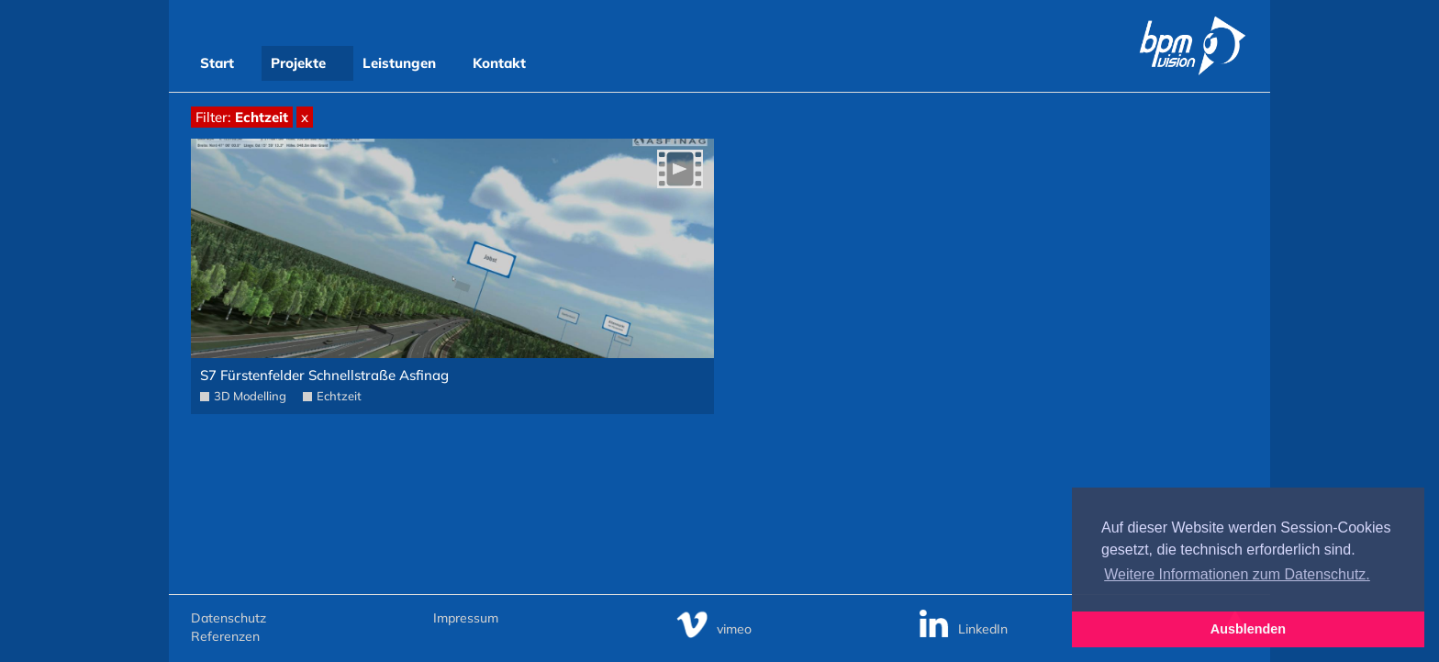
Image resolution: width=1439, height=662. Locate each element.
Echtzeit (339, 395)
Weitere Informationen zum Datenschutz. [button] (1237, 574)
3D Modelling (250, 395)
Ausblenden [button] (1248, 629)
